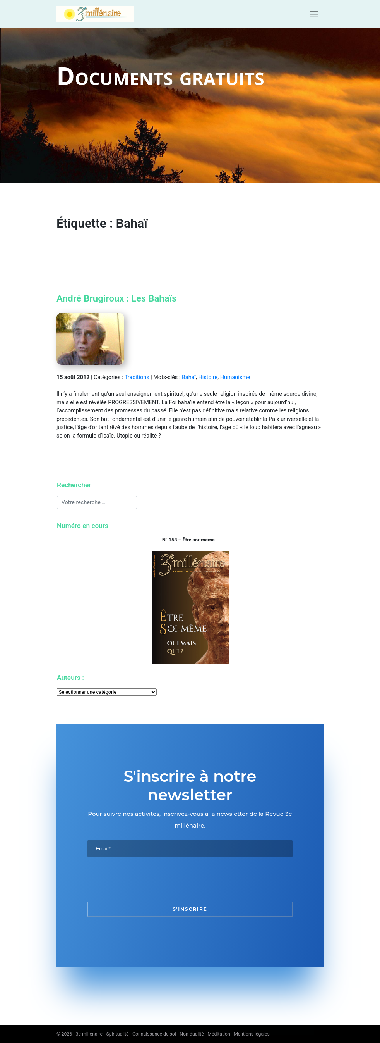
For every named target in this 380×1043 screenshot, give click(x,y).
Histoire (207, 377)
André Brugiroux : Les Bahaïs (116, 298)
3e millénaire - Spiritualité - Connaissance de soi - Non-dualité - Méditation (153, 1034)
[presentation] (146, 879)
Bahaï (189, 377)
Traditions (137, 377)
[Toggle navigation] (314, 14)
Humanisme (235, 377)
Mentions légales (252, 1034)
